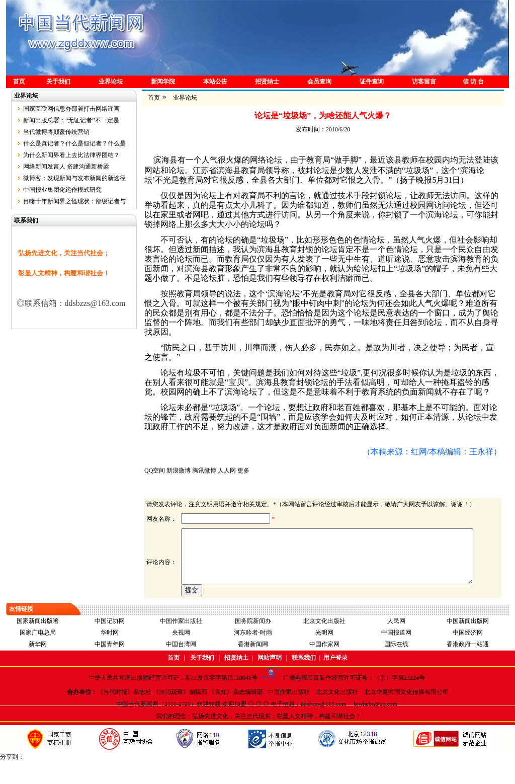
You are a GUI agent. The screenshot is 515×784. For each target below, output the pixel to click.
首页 (19, 81)
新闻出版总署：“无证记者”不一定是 (71, 120)
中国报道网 (396, 655)
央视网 (181, 655)
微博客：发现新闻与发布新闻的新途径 (74, 178)
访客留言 (424, 81)
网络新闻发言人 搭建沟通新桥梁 (66, 166)
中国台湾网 (181, 666)
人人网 (227, 470)
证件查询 (372, 81)
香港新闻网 (253, 666)
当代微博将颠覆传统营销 (56, 131)
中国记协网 (110, 643)
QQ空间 (154, 470)
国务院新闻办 (253, 643)
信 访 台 (473, 81)
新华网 (38, 666)
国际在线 (396, 666)
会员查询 (319, 81)
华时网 (110, 655)
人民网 (396, 643)
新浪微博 (178, 470)
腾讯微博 (204, 470)
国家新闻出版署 (38, 643)
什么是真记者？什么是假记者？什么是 (74, 143)
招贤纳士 (267, 81)
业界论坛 (111, 81)
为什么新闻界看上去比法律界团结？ (71, 155)
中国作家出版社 (181, 643)
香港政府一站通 (468, 666)
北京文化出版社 (324, 643)
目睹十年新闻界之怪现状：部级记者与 (74, 201)
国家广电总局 (38, 655)
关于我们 (58, 81)
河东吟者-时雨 (253, 655)
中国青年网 (110, 666)
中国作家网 (324, 666)
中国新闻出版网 (468, 643)
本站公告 (215, 81)
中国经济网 (468, 655)
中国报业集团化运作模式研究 (62, 189)
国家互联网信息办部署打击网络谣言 (71, 108)
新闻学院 (163, 81)
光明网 (324, 655)
